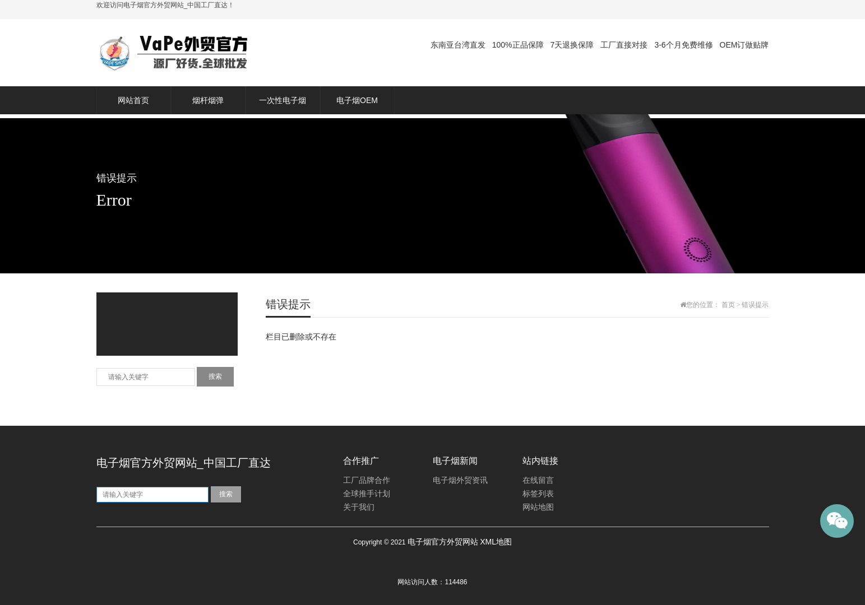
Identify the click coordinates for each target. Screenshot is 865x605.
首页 (728, 304)
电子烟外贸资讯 (460, 480)
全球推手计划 (366, 494)
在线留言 (538, 480)
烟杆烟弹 (208, 100)
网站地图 (538, 507)
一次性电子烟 (282, 100)
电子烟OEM (357, 100)
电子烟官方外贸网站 (443, 541)
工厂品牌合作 (366, 480)
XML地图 (496, 541)
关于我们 (358, 507)
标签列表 (538, 494)
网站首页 (133, 100)
